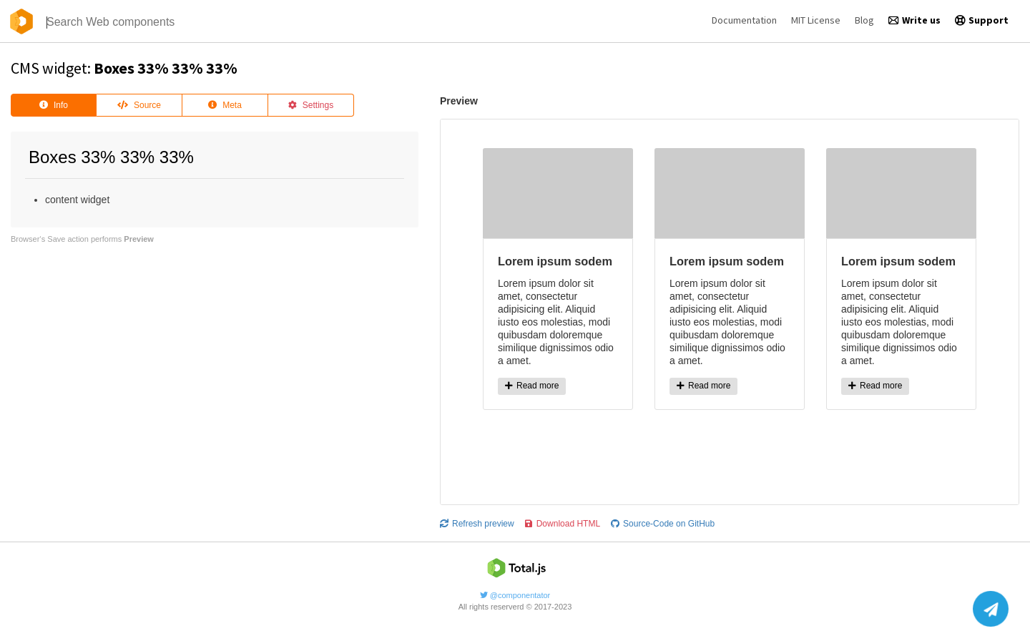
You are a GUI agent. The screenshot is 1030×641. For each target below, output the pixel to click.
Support (982, 20)
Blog (864, 20)
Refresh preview (477, 524)
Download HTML (562, 524)
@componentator (515, 595)
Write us (914, 20)
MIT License (815, 20)
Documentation (744, 20)
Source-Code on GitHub (663, 524)
